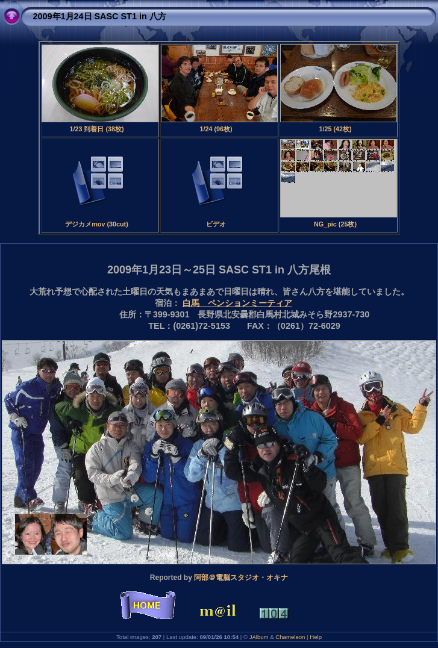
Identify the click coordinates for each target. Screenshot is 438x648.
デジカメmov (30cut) (96, 224)
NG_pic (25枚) (335, 224)
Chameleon (290, 637)
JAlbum (259, 637)
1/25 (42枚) (335, 128)
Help (316, 637)
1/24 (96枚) (215, 128)
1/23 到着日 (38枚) (96, 128)
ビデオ (216, 224)
